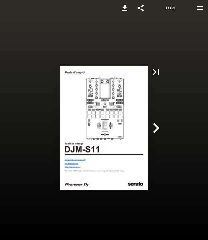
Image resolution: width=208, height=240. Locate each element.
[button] (125, 8)
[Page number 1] (170, 8)
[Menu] (200, 8)
